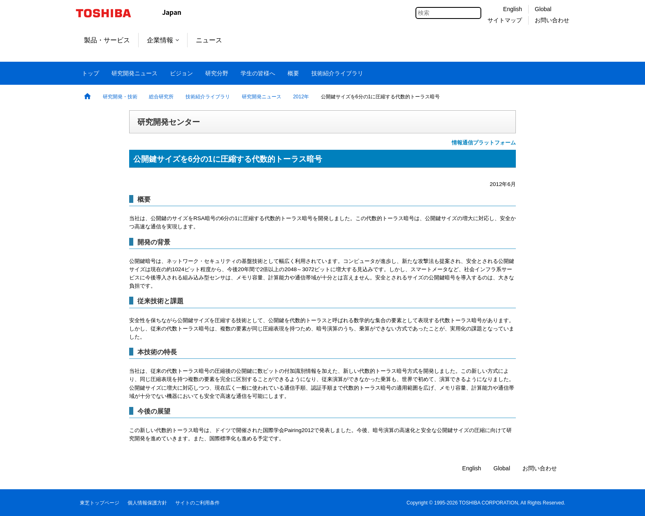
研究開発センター (168, 121)
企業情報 (163, 40)
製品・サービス (107, 40)
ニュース (209, 40)
